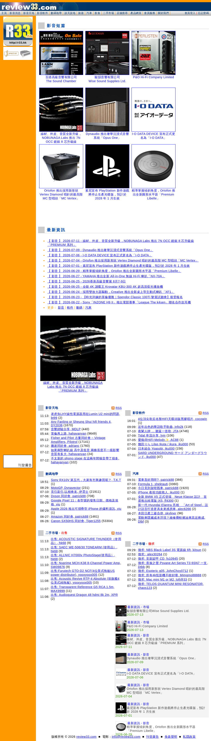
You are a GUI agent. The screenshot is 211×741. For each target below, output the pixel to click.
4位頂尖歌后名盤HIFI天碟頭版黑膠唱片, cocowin (172, 419)
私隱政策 (189, 736)
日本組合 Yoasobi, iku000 (156, 448)
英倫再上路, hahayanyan (68, 433)
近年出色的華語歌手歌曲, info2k (161, 426)
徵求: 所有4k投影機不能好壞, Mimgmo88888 (169, 575)
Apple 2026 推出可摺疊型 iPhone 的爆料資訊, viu (86, 508)
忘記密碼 (203, 13)
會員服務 (149, 13)
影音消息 (15, 13)
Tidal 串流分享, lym (152, 435)
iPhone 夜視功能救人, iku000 (159, 492)
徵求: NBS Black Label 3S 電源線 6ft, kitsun (169, 550)
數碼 (79, 307)
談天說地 (69, 13)
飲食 (97, 13)
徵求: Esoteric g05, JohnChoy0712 (163, 571)
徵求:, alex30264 (150, 554)
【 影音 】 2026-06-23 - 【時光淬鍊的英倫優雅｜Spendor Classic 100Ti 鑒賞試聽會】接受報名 (115, 297)
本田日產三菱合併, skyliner (157, 513)
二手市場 (108, 13)
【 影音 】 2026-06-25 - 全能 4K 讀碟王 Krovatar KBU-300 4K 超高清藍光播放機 (105, 286)
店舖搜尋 (122, 13)
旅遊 (81, 13)
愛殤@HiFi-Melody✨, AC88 (158, 440)
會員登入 (190, 13)
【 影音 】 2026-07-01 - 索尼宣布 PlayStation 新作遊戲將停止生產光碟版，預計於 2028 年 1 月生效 (118, 265)
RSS (119, 408)
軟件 (70, 307)
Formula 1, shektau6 (153, 484)
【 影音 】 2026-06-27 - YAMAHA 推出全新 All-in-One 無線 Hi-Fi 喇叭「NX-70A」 (106, 276)
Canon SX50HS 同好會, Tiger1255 (76, 521)
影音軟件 (42, 13)
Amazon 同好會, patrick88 (69, 516)
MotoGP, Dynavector (66, 487)
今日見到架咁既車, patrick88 (158, 488)
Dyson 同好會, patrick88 (68, 496)
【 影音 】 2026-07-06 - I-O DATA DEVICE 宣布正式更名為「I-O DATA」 (99, 255)
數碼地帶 (56, 13)
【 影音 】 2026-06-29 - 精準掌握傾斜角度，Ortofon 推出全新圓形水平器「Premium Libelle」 (114, 271)
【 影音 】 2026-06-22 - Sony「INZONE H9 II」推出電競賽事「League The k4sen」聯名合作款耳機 (119, 302)
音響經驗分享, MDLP (66, 429)
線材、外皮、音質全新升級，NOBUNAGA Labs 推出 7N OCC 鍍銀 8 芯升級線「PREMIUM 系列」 (73, 385)
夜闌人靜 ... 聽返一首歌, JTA (158, 431)
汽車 (89, 13)
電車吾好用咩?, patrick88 (156, 479)
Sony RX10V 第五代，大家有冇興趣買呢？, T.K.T (86, 480)
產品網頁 (135, 13)
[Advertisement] (123, 212)
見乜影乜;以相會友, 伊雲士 (70, 491)
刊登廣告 (152, 736)
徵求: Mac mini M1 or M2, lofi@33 (162, 579)
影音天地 (28, 13)
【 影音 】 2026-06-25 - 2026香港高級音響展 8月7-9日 (86, 281)
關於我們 (163, 13)
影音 (61, 307)
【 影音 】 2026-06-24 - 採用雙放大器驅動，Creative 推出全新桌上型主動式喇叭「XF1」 (110, 292)
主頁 (4, 13)
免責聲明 (171, 736)
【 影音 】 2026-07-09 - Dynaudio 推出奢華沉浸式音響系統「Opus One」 (100, 250)
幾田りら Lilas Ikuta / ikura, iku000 (163, 444)
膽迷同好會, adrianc (65, 445)
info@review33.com (126, 736)
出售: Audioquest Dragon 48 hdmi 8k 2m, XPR (84, 595)
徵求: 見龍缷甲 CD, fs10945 (158, 558)
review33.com (86, 736)
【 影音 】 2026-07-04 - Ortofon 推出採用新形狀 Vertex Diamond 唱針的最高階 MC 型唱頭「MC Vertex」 (123, 260)
